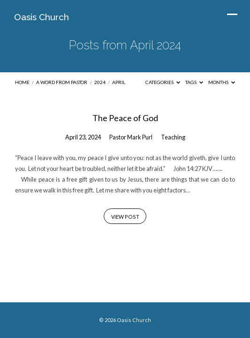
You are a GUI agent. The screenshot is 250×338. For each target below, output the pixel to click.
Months (221, 82)
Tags (194, 82)
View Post (125, 217)
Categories (162, 82)
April (118, 82)
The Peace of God (125, 118)
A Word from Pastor (61, 82)
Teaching (173, 137)
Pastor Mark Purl (130, 137)
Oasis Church (41, 17)
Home (22, 82)
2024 (100, 82)
